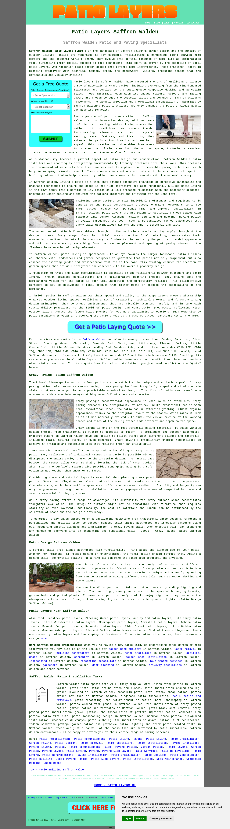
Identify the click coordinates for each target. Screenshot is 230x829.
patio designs (170, 518)
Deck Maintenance (169, 759)
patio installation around (165, 688)
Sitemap (31, 798)
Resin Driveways (109, 798)
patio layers (39, 67)
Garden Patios (152, 746)
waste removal (185, 649)
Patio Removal (91, 742)
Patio (33, 339)
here (43, 638)
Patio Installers (119, 742)
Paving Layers (40, 746)
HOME (147, 23)
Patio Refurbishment (55, 738)
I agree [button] (128, 818)
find (40, 618)
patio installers (115, 105)
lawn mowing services (166, 661)
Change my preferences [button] (161, 818)
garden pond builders (125, 649)
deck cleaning (103, 665)
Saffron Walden (94, 339)
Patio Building (40, 759)
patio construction (119, 116)
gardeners (50, 665)
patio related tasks (179, 724)
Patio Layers (177, 746)
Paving (137, 738)
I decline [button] (140, 818)
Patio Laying (119, 738)
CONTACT (178, 23)
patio (79, 182)
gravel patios (86, 712)
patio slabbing (99, 720)
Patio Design (65, 742)
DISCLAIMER (193, 23)
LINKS (157, 23)
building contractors (72, 653)
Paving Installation (92, 755)
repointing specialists (98, 661)
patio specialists (94, 684)
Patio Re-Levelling (175, 751)
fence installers (138, 653)
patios (51, 295)
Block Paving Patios (120, 746)
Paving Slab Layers (116, 751)
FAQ (57, 798)
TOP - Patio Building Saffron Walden (57, 769)
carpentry (81, 657)
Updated (48, 798)
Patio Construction (184, 755)
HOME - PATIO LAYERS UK (115, 785)
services (63, 669)
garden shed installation (146, 657)
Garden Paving (40, 742)
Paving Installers (185, 742)
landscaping (38, 661)
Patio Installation (184, 738)
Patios (60, 746)
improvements (38, 649)
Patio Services (145, 751)
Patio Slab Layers (105, 759)
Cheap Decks (52, 763)
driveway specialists (165, 665)
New (40, 798)
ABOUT (167, 23)
